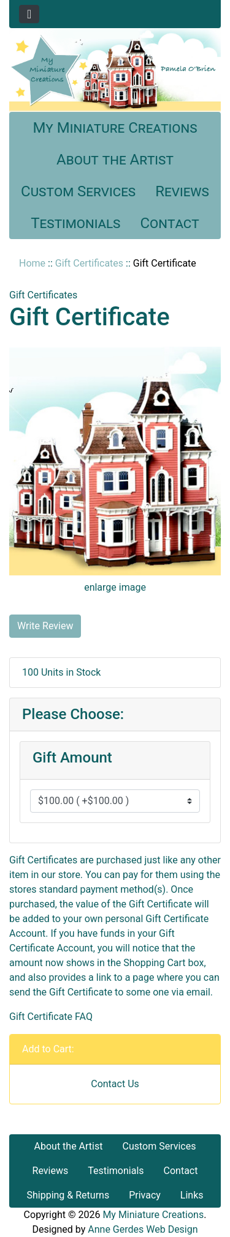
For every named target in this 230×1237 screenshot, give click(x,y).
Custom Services (78, 191)
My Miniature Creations (115, 127)
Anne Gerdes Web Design (142, 1229)
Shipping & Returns (67, 1195)
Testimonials (75, 223)
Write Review (45, 626)
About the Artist (115, 159)
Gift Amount (72, 757)
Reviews (182, 191)
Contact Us (115, 1084)
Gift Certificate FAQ (51, 1016)
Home (32, 263)
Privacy (145, 1195)
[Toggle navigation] (29, 14)
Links (192, 1195)
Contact (169, 223)
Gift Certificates (89, 263)
